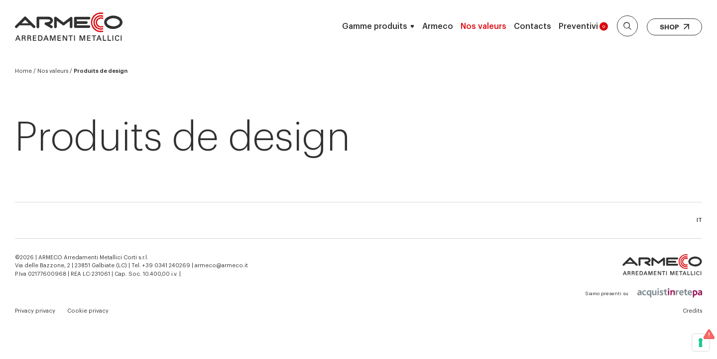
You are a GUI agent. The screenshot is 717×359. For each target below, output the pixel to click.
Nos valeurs (483, 26)
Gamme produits (374, 26)
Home (23, 71)
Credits (692, 311)
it (699, 220)
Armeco (437, 26)
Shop (674, 27)
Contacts (532, 26)
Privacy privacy (35, 311)
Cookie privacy (88, 311)
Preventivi (583, 26)
